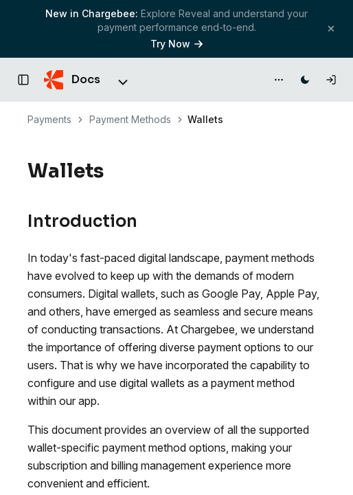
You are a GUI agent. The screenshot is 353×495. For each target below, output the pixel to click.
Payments (49, 119)
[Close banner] (331, 28)
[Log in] (331, 80)
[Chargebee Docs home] (72, 79)
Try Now (176, 44)
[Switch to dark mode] (305, 80)
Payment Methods (130, 119)
